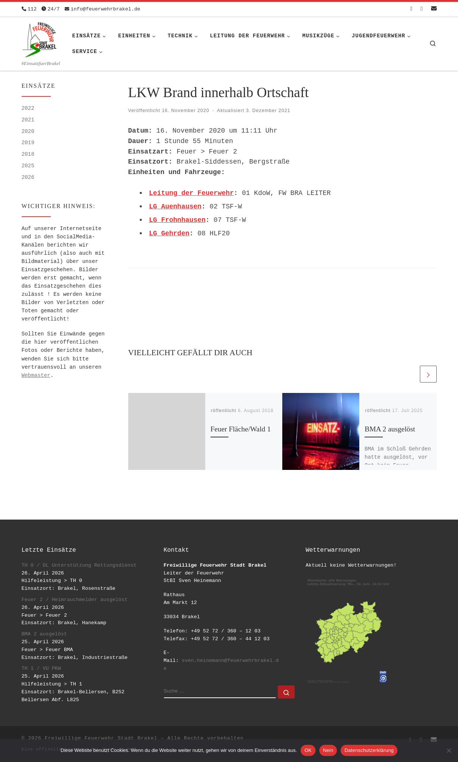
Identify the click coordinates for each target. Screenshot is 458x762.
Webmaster (36, 375)
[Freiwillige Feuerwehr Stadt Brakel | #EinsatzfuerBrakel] (40, 38)
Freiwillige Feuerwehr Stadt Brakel (101, 738)
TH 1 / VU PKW (41, 668)
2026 (28, 177)
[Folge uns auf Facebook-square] (411, 9)
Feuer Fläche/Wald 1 (240, 429)
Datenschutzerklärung (368, 750)
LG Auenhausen (175, 206)
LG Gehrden (169, 233)
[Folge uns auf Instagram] (421, 9)
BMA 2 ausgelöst (390, 429)
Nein (328, 750)
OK (307, 750)
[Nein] (448, 750)
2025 (28, 166)
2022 (28, 108)
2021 (28, 120)
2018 (28, 154)
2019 (28, 143)
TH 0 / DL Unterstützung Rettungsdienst (79, 565)
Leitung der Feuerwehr (191, 193)
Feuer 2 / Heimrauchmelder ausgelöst (75, 600)
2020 (28, 131)
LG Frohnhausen (177, 220)
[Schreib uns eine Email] (434, 9)
